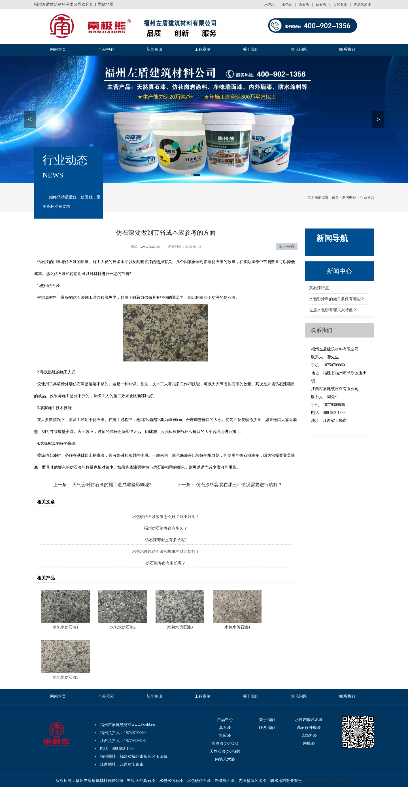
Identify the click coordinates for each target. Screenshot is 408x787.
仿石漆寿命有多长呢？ (166, 563)
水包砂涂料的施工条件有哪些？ (337, 299)
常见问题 (299, 49)
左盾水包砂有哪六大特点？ (333, 310)
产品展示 (106, 696)
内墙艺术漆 (362, 5)
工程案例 (203, 49)
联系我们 (347, 49)
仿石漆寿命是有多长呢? (165, 540)
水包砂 (287, 5)
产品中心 (106, 49)
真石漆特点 (319, 288)
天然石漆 (340, 5)
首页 (335, 197)
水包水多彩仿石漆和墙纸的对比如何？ (165, 551)
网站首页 (58, 49)
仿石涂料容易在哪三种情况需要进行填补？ (238, 484)
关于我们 (251, 49)
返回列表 (287, 247)
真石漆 (304, 5)
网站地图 (105, 4)
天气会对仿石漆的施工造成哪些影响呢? (111, 484)
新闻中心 (349, 197)
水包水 (269, 5)
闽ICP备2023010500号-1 (326, 780)
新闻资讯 (154, 49)
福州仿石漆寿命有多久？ (166, 528)
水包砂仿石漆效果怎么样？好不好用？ (165, 517)
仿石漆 (321, 5)
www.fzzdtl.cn (151, 247)
